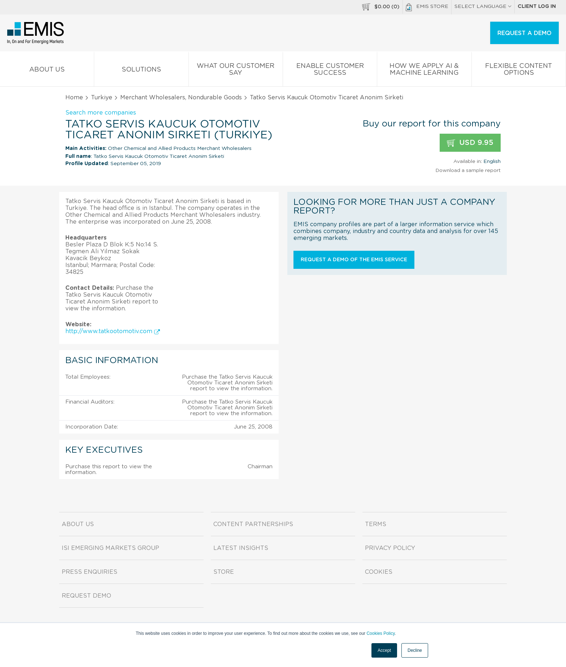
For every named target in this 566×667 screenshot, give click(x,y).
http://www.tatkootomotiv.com (112, 331)
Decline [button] (415, 650)
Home (74, 97)
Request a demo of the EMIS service (354, 259)
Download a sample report (468, 170)
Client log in (537, 6)
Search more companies (100, 113)
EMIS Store (427, 7)
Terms (375, 524)
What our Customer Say (235, 71)
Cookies (378, 572)
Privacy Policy (390, 548)
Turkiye (101, 97)
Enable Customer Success (330, 71)
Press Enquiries (89, 572)
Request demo (86, 596)
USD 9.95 (470, 143)
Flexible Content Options (518, 71)
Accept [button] (384, 650)
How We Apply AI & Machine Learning (424, 71)
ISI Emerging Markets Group (110, 548)
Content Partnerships (253, 524)
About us (47, 71)
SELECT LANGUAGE (482, 6)
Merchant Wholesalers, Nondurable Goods (181, 97)
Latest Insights (240, 548)
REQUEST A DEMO (524, 33)
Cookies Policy (380, 633)
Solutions (141, 71)
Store (223, 572)
